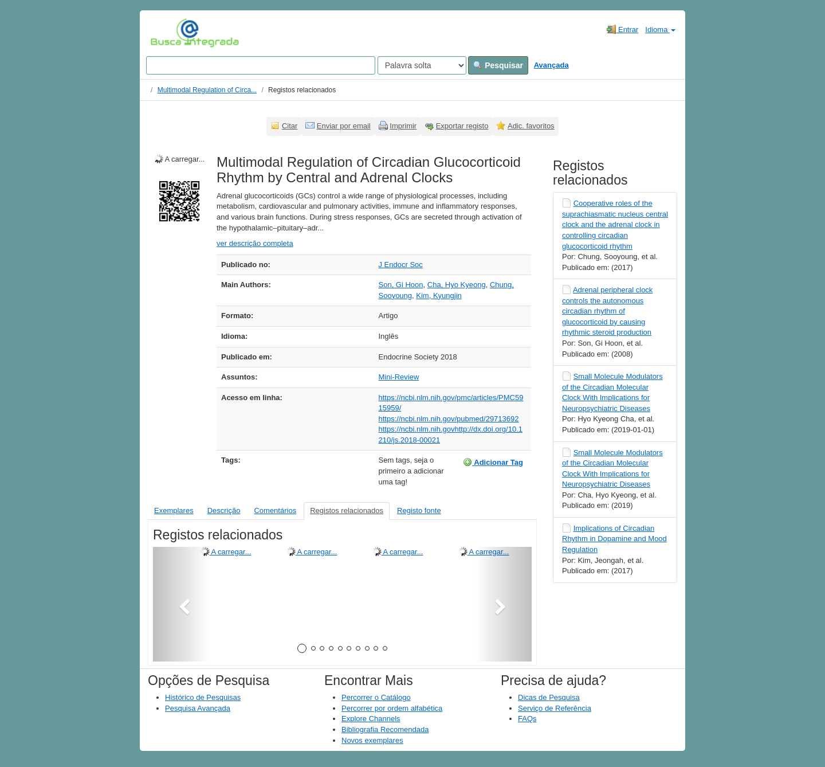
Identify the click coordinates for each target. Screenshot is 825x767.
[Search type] (422, 65)
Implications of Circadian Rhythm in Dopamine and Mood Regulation (614, 539)
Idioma (660, 29)
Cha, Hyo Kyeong (456, 284)
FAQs (527, 718)
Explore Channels (370, 718)
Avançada (551, 65)
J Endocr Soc (401, 264)
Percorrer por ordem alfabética (391, 708)
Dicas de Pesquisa (549, 697)
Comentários (275, 510)
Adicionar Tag (493, 462)
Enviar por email (344, 126)
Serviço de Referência (554, 708)
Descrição (224, 510)
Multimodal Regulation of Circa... (207, 90)
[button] (181, 604)
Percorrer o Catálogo (376, 697)
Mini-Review (399, 377)
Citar (289, 126)
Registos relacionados (346, 510)
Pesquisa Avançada (197, 708)
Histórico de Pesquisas (203, 697)
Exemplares (174, 510)
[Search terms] (260, 65)
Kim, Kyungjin (438, 295)
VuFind (168, 32)
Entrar (622, 29)
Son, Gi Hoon (401, 284)
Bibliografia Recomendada (385, 729)
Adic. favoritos (531, 126)
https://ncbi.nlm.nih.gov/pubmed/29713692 (449, 418)
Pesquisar (498, 65)
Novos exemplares (372, 740)
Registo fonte (419, 510)
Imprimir (403, 126)
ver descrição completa (255, 243)
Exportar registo (462, 126)
